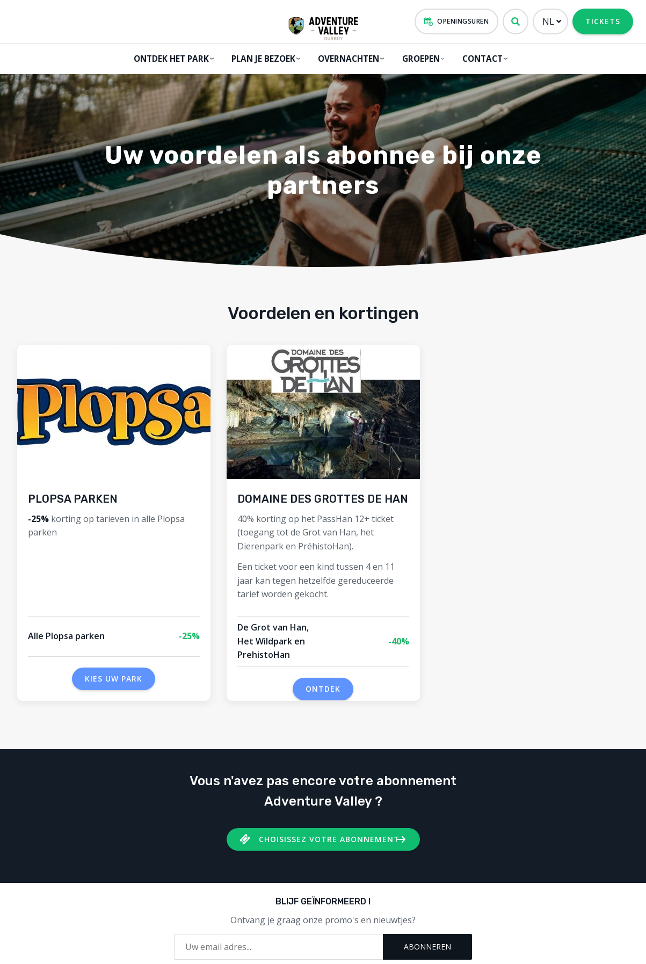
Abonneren (427, 943)
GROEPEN (417, 58)
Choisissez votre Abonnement (329, 835)
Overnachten (345, 58)
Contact (480, 58)
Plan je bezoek (261, 58)
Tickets (602, 21)
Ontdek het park (169, 58)
